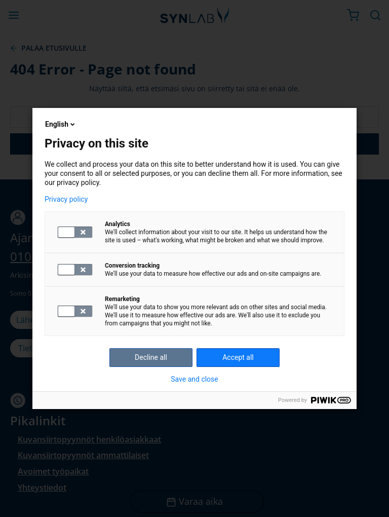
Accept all (238, 357)
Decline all (151, 357)
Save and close (194, 379)
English (60, 124)
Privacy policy (66, 199)
